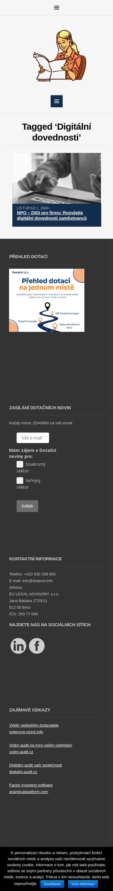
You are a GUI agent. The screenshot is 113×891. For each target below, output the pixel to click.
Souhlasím (52, 884)
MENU (57, 8)
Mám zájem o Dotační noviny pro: (32, 453)
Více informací (83, 884)
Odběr (27, 506)
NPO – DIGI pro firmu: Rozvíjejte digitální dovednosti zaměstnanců (51, 215)
